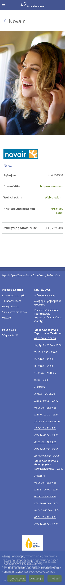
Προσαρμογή (17, 578)
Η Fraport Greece (11, 301)
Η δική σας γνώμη (44, 295)
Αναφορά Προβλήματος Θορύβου (47, 302)
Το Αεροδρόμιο (10, 306)
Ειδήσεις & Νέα (10, 335)
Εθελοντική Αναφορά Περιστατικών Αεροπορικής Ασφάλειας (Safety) (48, 315)
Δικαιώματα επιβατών (14, 312)
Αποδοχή (54, 578)
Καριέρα (6, 317)
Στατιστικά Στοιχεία (13, 295)
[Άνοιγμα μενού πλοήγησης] (3, 5)
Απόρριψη (36, 578)
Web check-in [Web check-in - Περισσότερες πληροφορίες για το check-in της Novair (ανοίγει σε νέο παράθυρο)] (53, 197)
